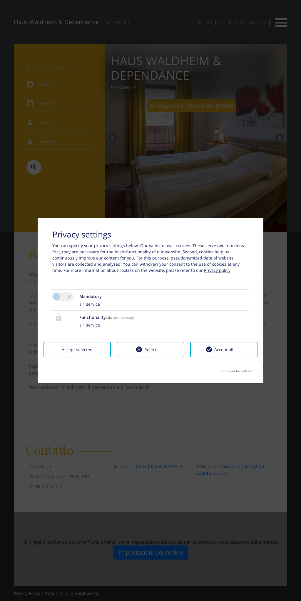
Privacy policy (217, 270)
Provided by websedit (238, 369)
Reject (150, 349)
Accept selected (77, 349)
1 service (89, 304)
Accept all (223, 349)
